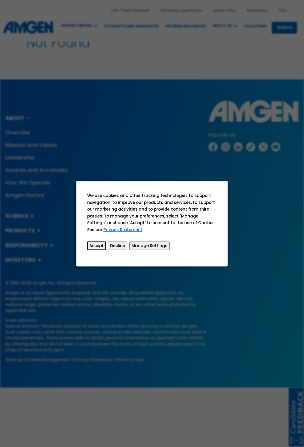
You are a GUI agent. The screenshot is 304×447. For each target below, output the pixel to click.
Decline (118, 246)
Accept (97, 246)
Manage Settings (149, 246)
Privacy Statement (123, 230)
